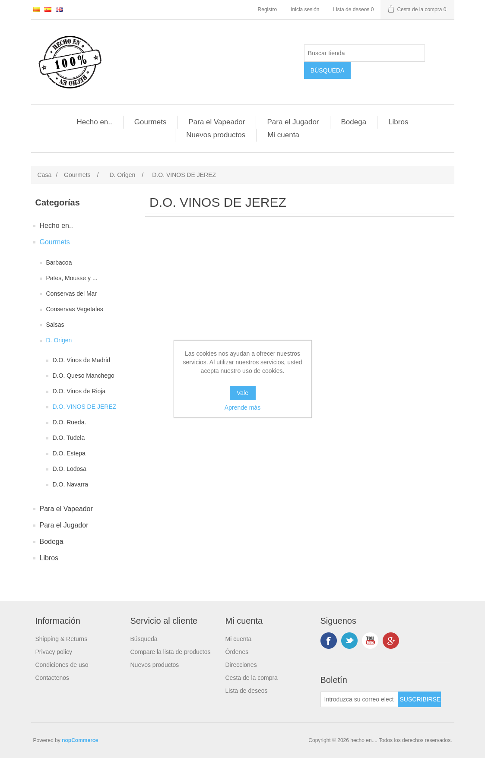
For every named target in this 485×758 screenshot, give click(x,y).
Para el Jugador (293, 122)
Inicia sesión (305, 9)
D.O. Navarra (70, 484)
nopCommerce (80, 740)
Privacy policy (54, 651)
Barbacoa (59, 262)
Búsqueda (144, 638)
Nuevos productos (215, 135)
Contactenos (52, 677)
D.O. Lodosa (70, 468)
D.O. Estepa (69, 453)
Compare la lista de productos (170, 651)
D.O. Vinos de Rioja (79, 391)
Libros (398, 122)
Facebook (328, 640)
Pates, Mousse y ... (72, 278)
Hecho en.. (94, 122)
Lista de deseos (246, 690)
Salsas (55, 324)
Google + (391, 640)
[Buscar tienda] (364, 53)
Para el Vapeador (216, 122)
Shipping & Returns (61, 638)
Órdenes (237, 651)
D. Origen (59, 340)
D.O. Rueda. (69, 422)
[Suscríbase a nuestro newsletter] (359, 699)
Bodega (354, 122)
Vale (242, 392)
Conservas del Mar (71, 293)
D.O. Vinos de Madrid (82, 360)
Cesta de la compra (251, 677)
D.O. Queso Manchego (83, 375)
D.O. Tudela (69, 437)
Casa (45, 174)
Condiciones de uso (62, 664)
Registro (267, 9)
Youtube (370, 640)
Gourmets (150, 122)
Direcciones (241, 664)
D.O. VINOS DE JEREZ (85, 406)
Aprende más (242, 407)
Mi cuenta (283, 135)
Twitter (349, 640)
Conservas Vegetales (74, 309)
